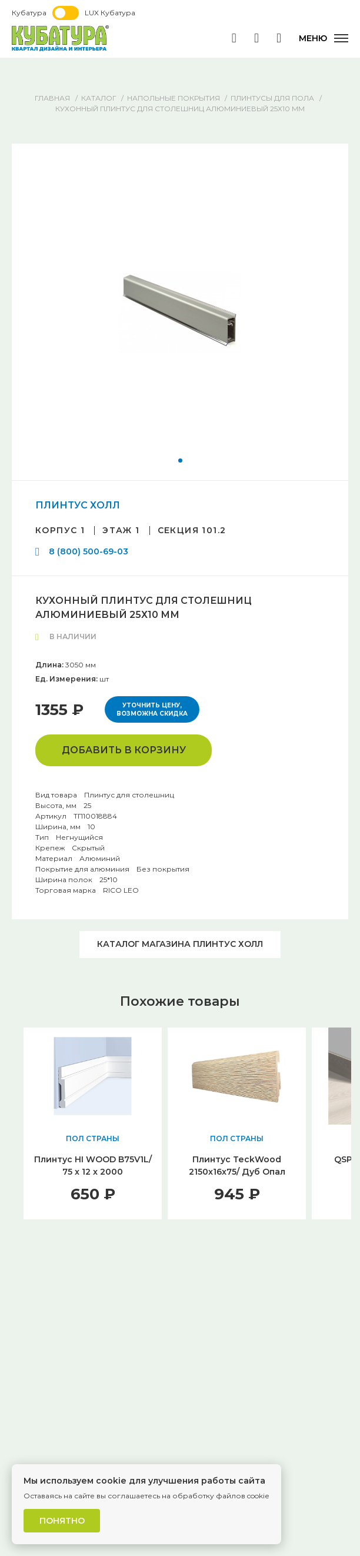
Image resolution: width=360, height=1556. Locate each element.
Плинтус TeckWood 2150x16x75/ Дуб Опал (237, 1165)
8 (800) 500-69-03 (88, 551)
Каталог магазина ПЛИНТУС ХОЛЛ (180, 944)
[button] (180, 460)
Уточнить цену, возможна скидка (152, 709)
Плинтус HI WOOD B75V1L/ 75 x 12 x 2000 (93, 1165)
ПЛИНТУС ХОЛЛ (77, 505)
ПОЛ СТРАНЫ (92, 1138)
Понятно (62, 1520)
